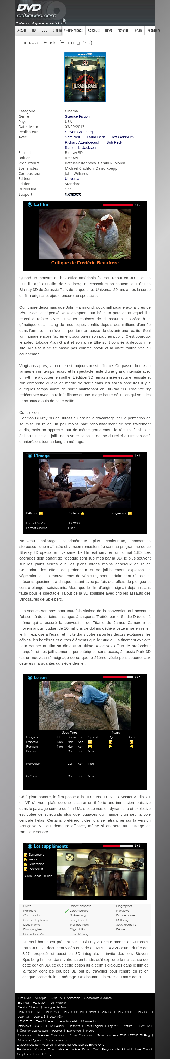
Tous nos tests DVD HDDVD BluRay (124, 1035)
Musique (40, 998)
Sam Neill (73, 137)
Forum (137, 30)
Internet (90, 1030)
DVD (44, 30)
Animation (73, 998)
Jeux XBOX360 (73, 1012)
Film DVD (24, 998)
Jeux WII (23, 1016)
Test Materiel (57, 1002)
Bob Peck (114, 142)
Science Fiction (77, 116)
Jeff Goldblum (122, 137)
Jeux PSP (56, 1016)
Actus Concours (81, 1035)
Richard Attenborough (82, 142)
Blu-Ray (23, 1002)
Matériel (123, 30)
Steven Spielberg (79, 132)
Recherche (154, 30)
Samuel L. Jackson (80, 147)
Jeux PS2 (143, 1012)
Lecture (127, 1026)
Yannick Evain (45, 1049)
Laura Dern (96, 137)
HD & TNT (25, 1021)
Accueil (22, 30)
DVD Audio (56, 1026)
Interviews (24, 1026)
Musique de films (55, 1007)
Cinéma (57, 30)
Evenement (74, 1030)
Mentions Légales (29, 1040)
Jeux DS (39, 1016)
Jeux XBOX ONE (29, 1012)
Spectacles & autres (98, 998)
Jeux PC (106, 1012)
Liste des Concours (50, 1035)
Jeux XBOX (124, 1012)
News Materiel (67, 1021)
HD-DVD (39, 1002)
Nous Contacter (56, 1040)
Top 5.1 (113, 1026)
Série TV (56, 998)
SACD (39, 1026)
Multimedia (88, 1021)
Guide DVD (144, 1026)
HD (34, 30)
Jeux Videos (75, 30)
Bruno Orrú (90, 1049)
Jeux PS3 (51, 1012)
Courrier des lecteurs (34, 1030)
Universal (72, 179)
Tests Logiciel (94, 1026)
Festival (57, 1030)
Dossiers (74, 1026)
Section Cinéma (28, 1007)
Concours (94, 30)
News (108, 30)
